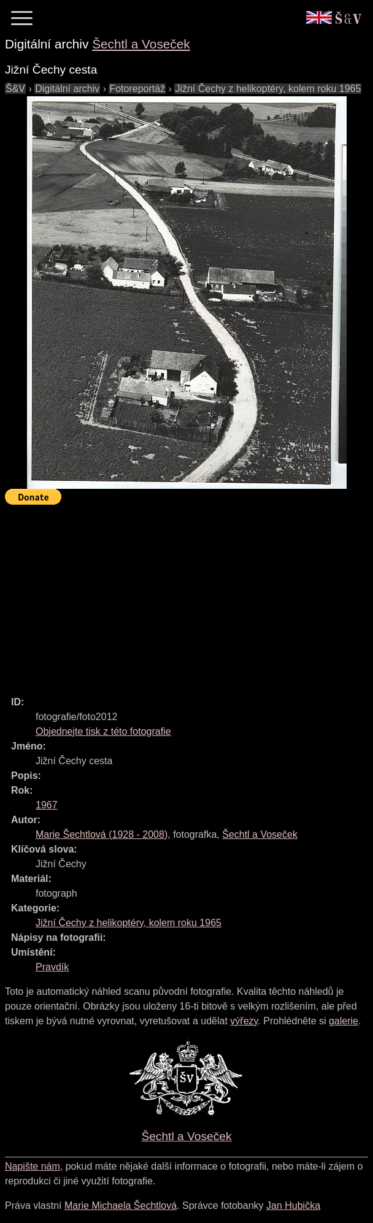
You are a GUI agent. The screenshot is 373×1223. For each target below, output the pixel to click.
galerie (343, 1021)
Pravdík (52, 967)
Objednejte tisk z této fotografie (103, 731)
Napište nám (32, 1166)
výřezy (244, 1021)
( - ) (101, 834)
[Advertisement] (189, 595)
